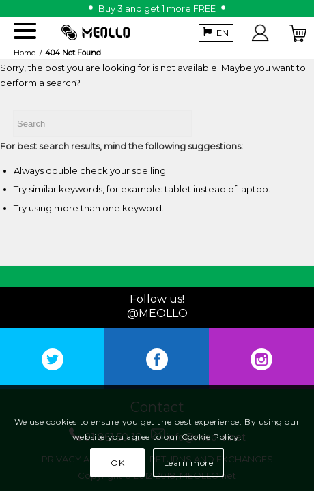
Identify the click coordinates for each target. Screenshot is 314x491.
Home (24, 52)
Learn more (189, 463)
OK (117, 463)
